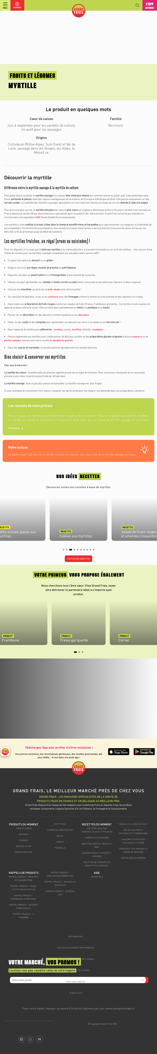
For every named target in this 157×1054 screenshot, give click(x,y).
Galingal (24, 834)
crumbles (97, 329)
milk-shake (54, 289)
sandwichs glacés (63, 340)
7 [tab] (85, 551)
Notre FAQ (97, 876)
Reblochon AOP (23, 851)
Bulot (60, 835)
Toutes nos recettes (78, 558)
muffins (76, 329)
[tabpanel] (78, 517)
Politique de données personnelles (75, 947)
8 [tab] (88, 551)
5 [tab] (79, 551)
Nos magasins (75, 936)
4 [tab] (75, 551)
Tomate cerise (24, 828)
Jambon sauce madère (96, 837)
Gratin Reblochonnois (133, 857)
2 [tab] (68, 551)
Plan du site (75, 992)
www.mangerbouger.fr (120, 1008)
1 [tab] (64, 551)
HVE (38, 217)
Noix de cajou (23, 846)
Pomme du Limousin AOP (60, 829)
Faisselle (60, 847)
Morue (60, 841)
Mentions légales (75, 981)
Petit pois (60, 824)
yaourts (137, 336)
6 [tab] (82, 551)
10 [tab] (95, 551)
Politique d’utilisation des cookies (75, 959)
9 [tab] (91, 551)
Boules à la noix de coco (133, 824)
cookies (58, 329)
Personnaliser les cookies (76, 970)
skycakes (83, 314)
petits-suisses (12, 340)
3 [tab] (71, 551)
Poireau (23, 840)
